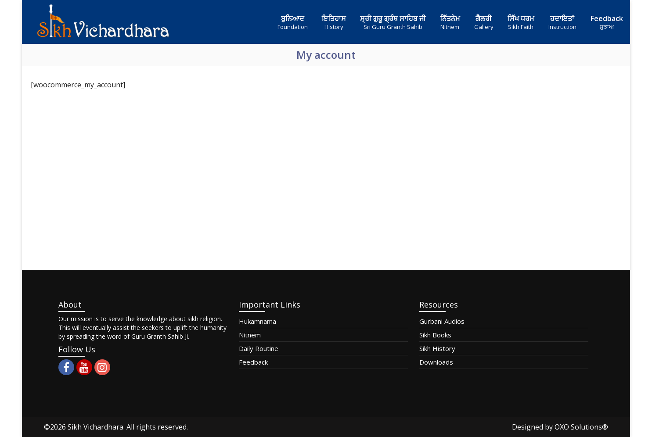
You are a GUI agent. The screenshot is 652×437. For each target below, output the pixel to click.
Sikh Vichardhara (95, 427)
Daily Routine (258, 348)
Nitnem (250, 334)
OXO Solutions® (581, 427)
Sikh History (437, 348)
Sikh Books (435, 334)
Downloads (436, 362)
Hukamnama (257, 321)
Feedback (253, 362)
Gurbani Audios (442, 321)
